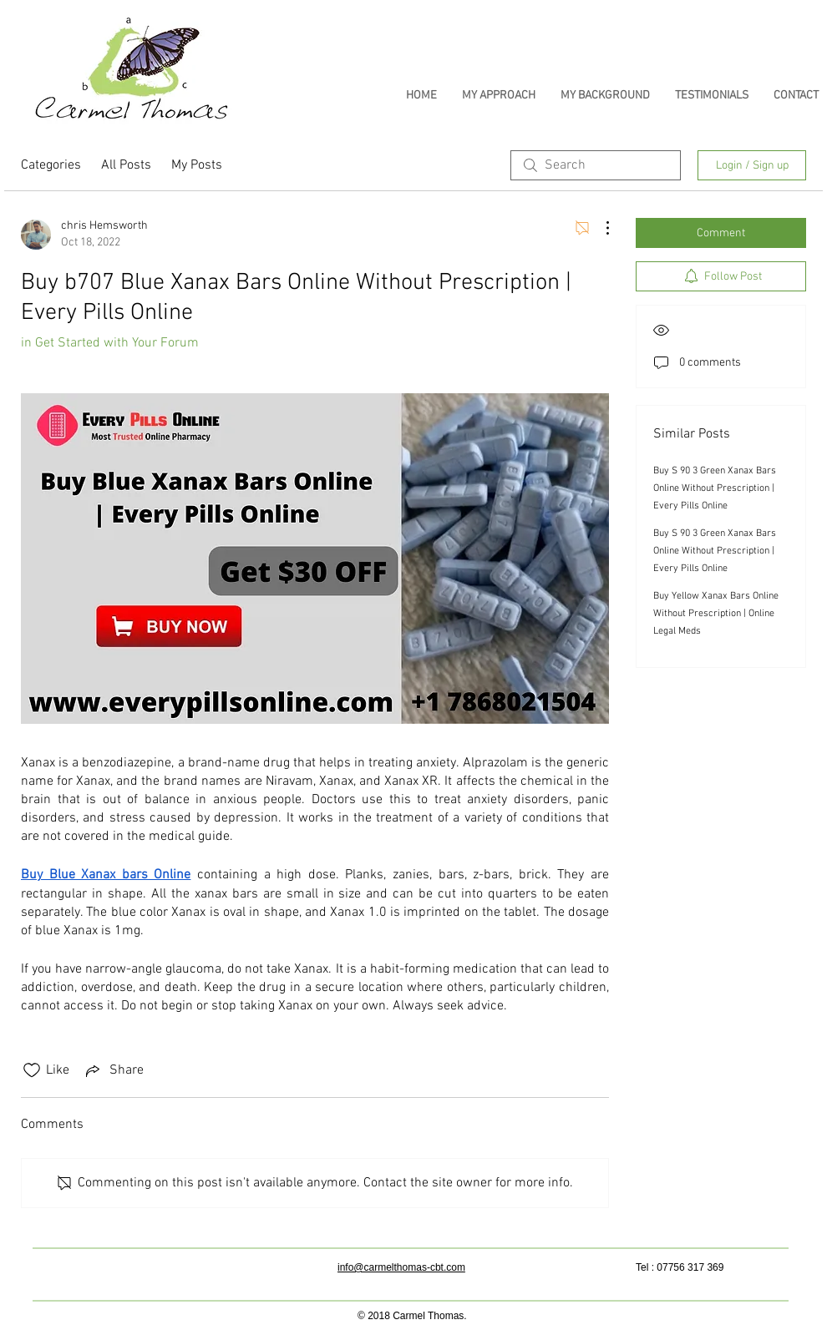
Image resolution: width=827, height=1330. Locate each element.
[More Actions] (599, 228)
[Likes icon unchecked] (32, 1070)
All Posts (126, 165)
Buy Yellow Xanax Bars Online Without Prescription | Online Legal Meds (716, 613)
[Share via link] (113, 1070)
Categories (51, 165)
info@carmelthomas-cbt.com (401, 1267)
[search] (595, 165)
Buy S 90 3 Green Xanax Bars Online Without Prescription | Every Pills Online (714, 488)
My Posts (196, 165)
